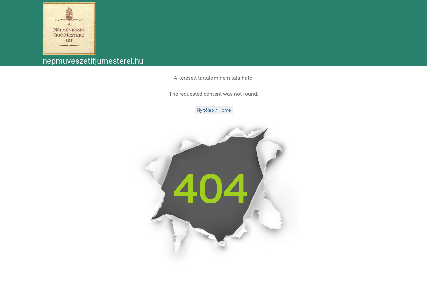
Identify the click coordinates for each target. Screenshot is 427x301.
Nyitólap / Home (214, 110)
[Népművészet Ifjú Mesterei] (69, 28)
